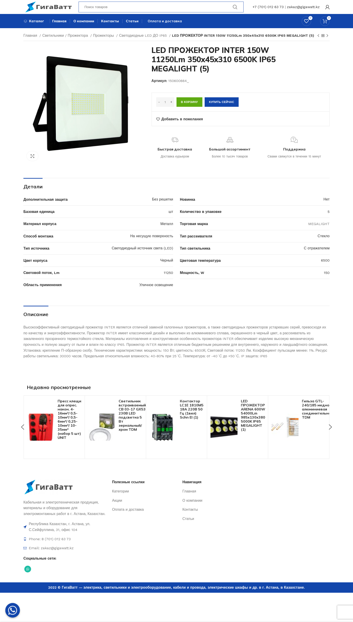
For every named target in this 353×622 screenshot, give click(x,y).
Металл (166, 232)
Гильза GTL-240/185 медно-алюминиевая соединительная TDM (317, 417)
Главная (30, 43)
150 (327, 280)
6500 (325, 268)
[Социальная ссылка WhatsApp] (27, 577)
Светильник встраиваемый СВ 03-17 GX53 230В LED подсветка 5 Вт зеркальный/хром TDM (132, 423)
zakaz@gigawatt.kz (303, 10)
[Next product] (327, 43)
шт (171, 219)
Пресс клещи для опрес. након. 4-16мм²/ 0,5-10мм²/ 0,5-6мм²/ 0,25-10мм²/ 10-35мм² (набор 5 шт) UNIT (69, 427)
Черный (166, 268)
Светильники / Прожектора (65, 43)
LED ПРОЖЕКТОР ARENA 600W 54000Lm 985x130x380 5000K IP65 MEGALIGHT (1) (253, 423)
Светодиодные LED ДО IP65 (143, 43)
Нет (327, 207)
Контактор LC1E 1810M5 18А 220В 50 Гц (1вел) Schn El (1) (192, 417)
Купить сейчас (221, 110)
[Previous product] (318, 43)
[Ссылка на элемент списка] (65, 535)
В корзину (189, 110)
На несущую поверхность (151, 244)
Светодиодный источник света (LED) (142, 256)
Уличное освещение (156, 293)
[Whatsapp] (13, 610)
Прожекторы (104, 43)
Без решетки (162, 207)
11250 (168, 280)
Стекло (324, 244)
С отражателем (317, 256)
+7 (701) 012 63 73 (268, 10)
